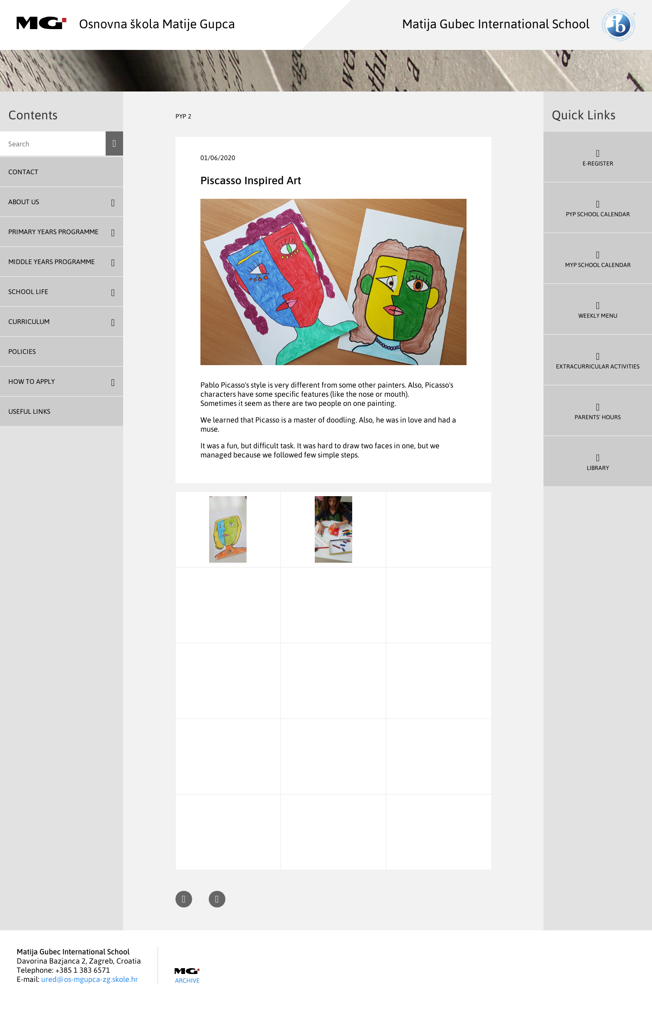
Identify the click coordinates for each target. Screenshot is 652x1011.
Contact (23, 172)
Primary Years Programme (53, 231)
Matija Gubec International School (518, 23)
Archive (187, 976)
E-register (598, 157)
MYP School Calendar (598, 258)
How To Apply (31, 381)
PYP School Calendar (598, 208)
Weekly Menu (598, 309)
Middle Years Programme (51, 261)
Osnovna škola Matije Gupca (126, 23)
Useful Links (29, 411)
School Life (28, 291)
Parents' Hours (598, 410)
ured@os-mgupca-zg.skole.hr (89, 979)
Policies (22, 351)
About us (23, 202)
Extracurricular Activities (598, 360)
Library (598, 461)
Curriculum (28, 321)
